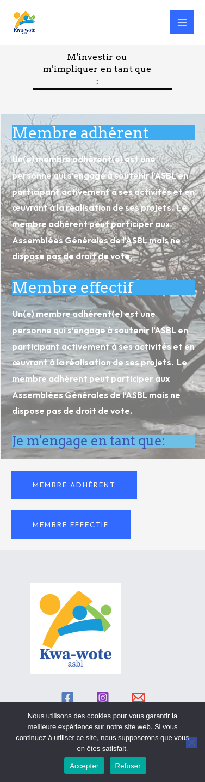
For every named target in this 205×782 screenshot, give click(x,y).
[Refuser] (191, 742)
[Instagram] (103, 698)
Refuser (128, 766)
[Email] (138, 698)
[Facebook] (67, 698)
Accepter (84, 766)
